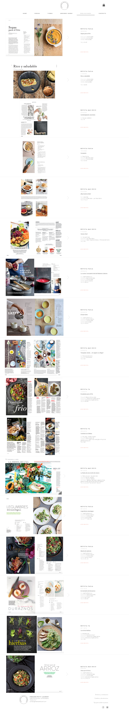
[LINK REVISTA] (84, 52)
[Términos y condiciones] (101, 694)
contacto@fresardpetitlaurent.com (38, 701)
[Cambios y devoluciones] (101, 698)
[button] (104, 4)
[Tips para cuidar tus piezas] (100, 702)
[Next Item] (68, 37)
